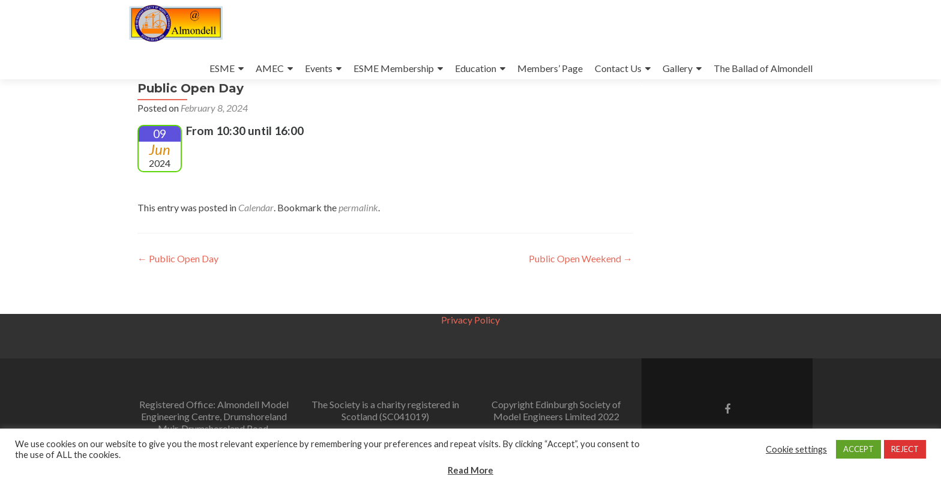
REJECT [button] (905, 449)
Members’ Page (550, 68)
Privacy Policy (470, 319)
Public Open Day (177, 292)
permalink (358, 241)
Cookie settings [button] (796, 449)
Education (475, 68)
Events (318, 68)
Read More (470, 470)
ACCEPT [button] (858, 449)
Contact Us (618, 68)
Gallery (678, 68)
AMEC (270, 68)
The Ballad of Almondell (763, 68)
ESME (222, 68)
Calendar (256, 241)
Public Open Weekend (581, 292)
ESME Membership (393, 68)
